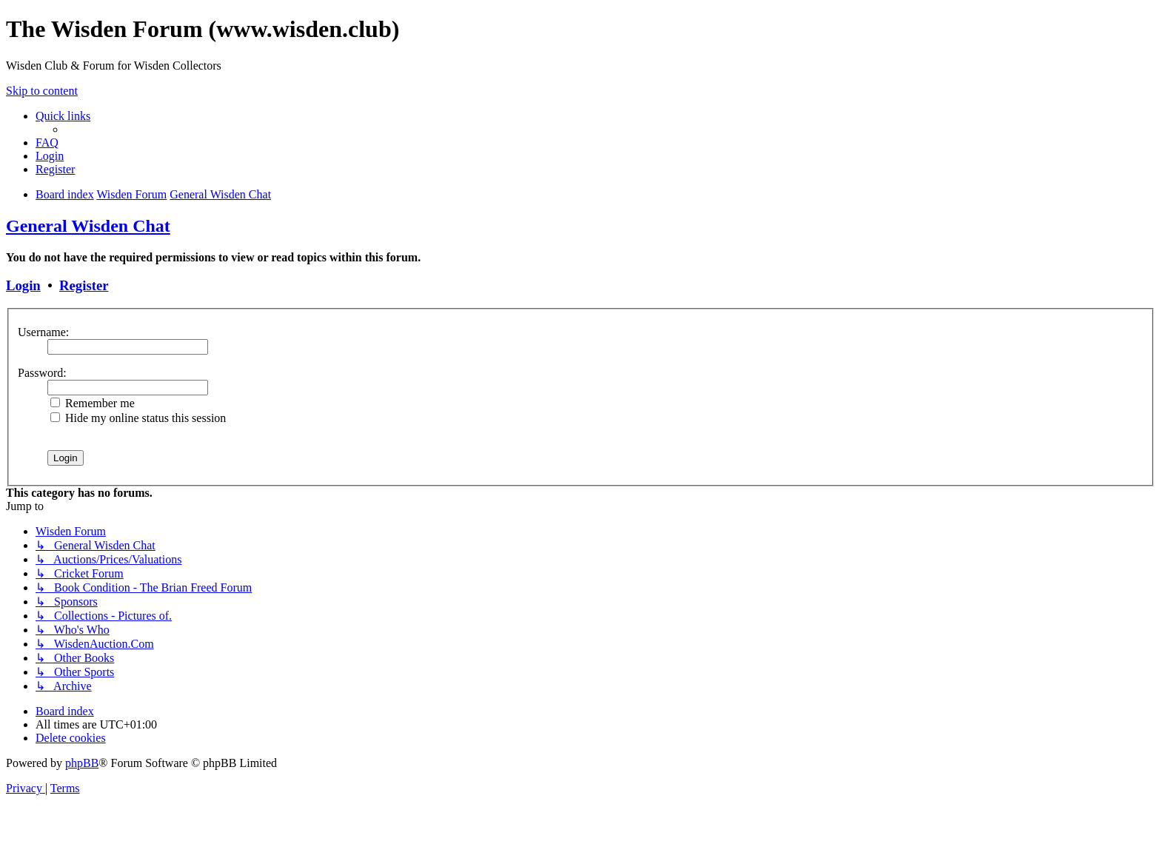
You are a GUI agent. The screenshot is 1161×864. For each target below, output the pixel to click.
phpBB (81, 763)
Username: (43, 332)
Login (23, 285)
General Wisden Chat (88, 225)
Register (83, 285)
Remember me (92, 403)
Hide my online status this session (138, 418)
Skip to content (42, 90)
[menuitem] (47, 142)
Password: (42, 372)
